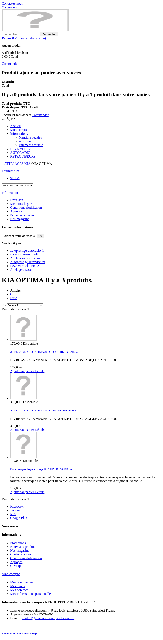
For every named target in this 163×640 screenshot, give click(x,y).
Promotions (18, 543)
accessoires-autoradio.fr (26, 254)
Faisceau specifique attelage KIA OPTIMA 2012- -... (41, 469)
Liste (13, 298)
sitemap (15, 566)
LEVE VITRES (21, 149)
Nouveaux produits (23, 546)
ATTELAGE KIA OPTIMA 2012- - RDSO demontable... (44, 410)
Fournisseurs (10, 171)
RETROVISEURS (22, 156)
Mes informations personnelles (31, 594)
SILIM (15, 178)
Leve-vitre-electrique (24, 266)
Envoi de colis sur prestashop (19, 633)
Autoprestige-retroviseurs (27, 262)
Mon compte (18, 130)
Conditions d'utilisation (26, 207)
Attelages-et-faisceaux (25, 258)
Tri (4, 305)
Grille (14, 294)
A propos (25, 141)
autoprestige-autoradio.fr (27, 250)
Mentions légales (30, 137)
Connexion (9, 7)
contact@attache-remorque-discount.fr (48, 618)
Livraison (16, 200)
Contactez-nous (12, 3)
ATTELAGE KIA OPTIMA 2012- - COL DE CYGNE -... (44, 351)
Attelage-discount (22, 269)
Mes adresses (19, 590)
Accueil (15, 126)
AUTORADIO (20, 152)
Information (10, 192)
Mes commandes (21, 582)
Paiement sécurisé (31, 145)
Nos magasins (19, 219)
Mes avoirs (17, 586)
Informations (19, 133)
